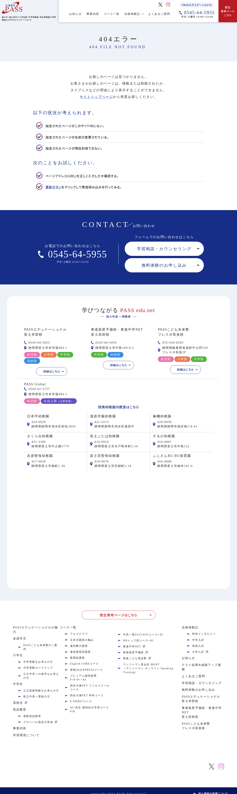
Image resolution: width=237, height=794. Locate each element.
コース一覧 (112, 13)
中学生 (18, 684)
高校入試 (198, 646)
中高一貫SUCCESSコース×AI (143, 634)
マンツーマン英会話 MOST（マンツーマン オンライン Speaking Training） (148, 668)
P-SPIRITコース (81, 701)
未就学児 (19, 638)
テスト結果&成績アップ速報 (201, 667)
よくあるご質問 (159, 13)
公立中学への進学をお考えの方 (41, 676)
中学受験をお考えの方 (38, 661)
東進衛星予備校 (133, 652)
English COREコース (84, 663)
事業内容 (93, 13)
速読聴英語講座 (80, 651)
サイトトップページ (96, 97)
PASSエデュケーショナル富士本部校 (201, 699)
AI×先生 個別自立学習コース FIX (89, 709)
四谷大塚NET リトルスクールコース (90, 687)
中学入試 (198, 640)
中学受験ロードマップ (38, 667)
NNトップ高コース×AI (138, 640)
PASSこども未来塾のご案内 (40, 647)
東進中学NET (132, 646)
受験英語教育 (32, 716)
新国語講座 (77, 657)
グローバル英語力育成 (38, 722)
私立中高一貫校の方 (36, 696)
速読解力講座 (79, 646)
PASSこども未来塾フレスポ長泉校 (196, 726)
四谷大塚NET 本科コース (87, 695)
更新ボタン (53, 187)
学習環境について (26, 735)
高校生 (18, 702)
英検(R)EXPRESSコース (86, 669)
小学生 (18, 655)
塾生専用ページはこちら (118, 614)
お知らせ (75, 13)
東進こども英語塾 (135, 658)
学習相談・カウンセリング (164, 248)
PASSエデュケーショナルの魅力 (35, 629)
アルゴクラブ (79, 633)
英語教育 (19, 709)
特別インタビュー (204, 633)
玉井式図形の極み (82, 640)
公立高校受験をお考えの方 (41, 690)
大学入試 (198, 651)
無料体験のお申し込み (164, 265)
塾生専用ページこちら (228, 11)
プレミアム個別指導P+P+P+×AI (83, 677)
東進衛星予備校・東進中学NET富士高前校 (202, 712)
